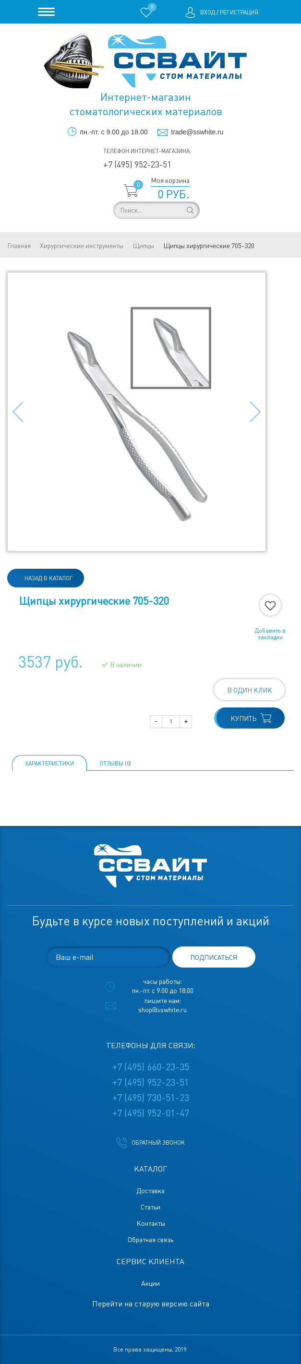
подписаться (213, 957)
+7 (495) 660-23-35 (150, 1067)
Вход (207, 12)
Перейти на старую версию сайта (150, 1303)
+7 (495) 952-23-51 (137, 164)
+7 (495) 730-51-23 (150, 1097)
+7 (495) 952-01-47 (150, 1113)
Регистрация (239, 12)
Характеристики (49, 763)
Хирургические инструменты (81, 246)
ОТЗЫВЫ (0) (115, 763)
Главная (19, 246)
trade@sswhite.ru (197, 132)
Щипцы (143, 246)
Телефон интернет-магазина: (147, 151)
